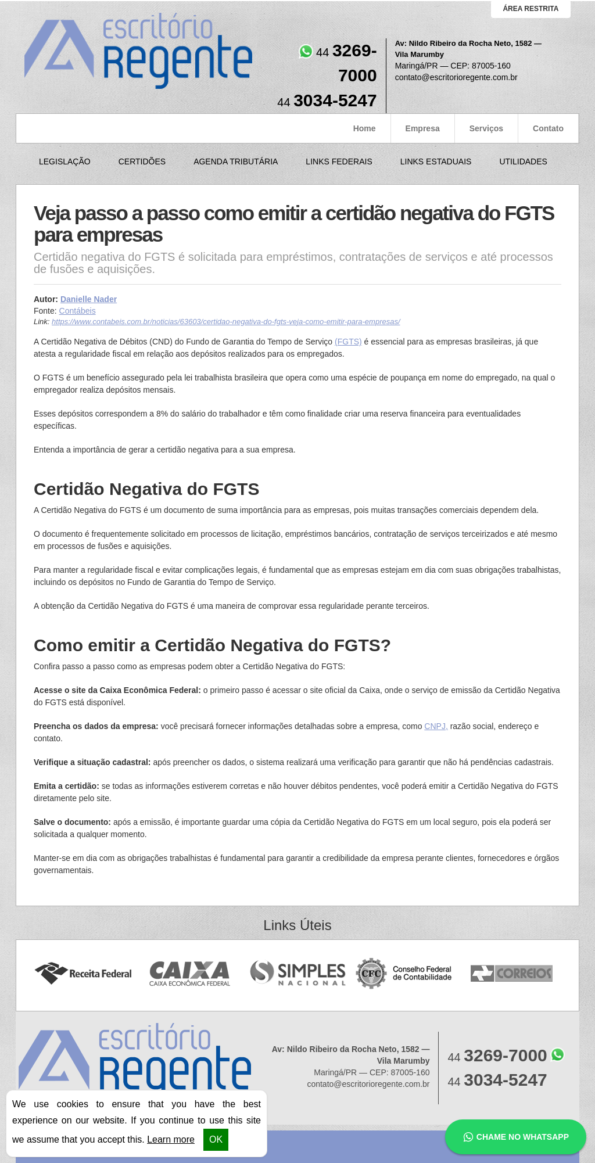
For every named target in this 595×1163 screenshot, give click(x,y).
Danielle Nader (88, 299)
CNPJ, (435, 726)
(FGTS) (348, 341)
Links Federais (339, 161)
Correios (512, 973)
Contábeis (77, 310)
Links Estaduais (436, 161)
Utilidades (523, 161)
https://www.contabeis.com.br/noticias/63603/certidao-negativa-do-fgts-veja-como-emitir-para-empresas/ (226, 321)
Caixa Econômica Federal (190, 973)
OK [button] (216, 1139)
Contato (548, 128)
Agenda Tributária (235, 161)
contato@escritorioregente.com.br (456, 77)
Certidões (142, 161)
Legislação (65, 161)
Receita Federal (82, 973)
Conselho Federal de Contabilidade (404, 973)
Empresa (423, 128)
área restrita (530, 9)
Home (364, 128)
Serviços (486, 128)
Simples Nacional (297, 973)
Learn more (171, 1139)
